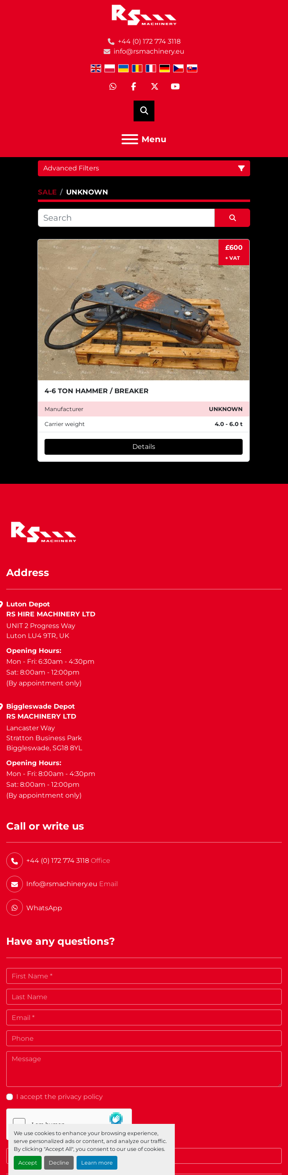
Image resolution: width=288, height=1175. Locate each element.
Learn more (97, 1163)
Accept (27, 1163)
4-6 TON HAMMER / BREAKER (97, 391)
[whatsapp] (112, 86)
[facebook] (133, 86)
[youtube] (175, 86)
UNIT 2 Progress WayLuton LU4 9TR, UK (40, 631)
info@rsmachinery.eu (149, 51)
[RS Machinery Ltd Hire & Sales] (43, 531)
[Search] (126, 218)
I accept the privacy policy (59, 1097)
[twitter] (154, 86)
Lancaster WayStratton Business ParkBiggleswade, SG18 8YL (44, 738)
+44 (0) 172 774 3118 (149, 41)
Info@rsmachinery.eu (61, 884)
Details (143, 447)
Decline (59, 1163)
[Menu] (130, 139)
